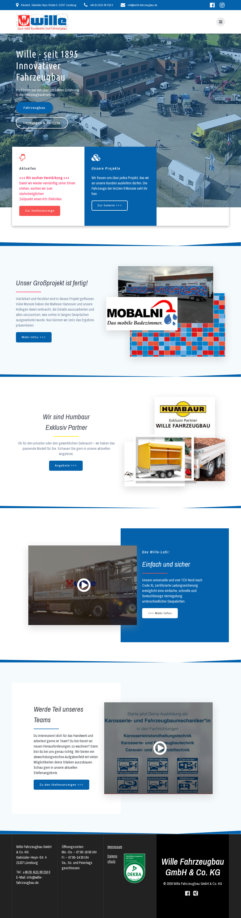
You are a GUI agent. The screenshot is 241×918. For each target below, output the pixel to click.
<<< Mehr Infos (160, 613)
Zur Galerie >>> (109, 205)
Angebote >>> (66, 465)
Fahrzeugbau (34, 108)
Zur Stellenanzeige (39, 210)
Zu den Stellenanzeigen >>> (61, 784)
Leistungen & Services (42, 123)
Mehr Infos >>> (34, 337)
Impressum (114, 847)
